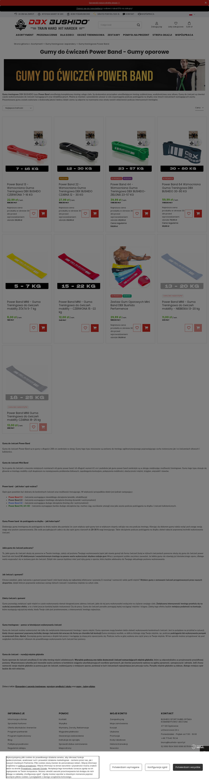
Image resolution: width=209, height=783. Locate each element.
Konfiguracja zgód (157, 767)
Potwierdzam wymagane (125, 767)
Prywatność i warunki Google (34, 768)
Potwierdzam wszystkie (188, 767)
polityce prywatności (27, 766)
